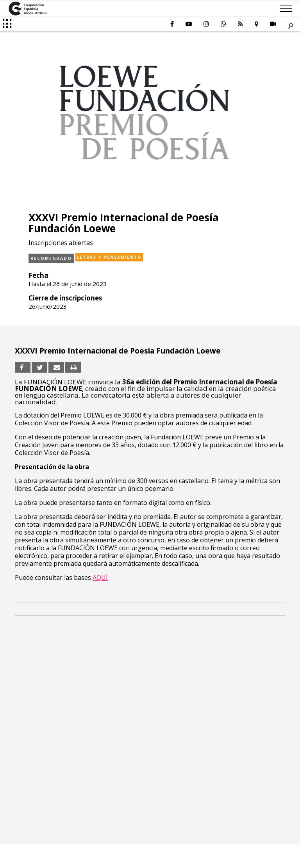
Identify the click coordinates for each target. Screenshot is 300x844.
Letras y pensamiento (109, 257)
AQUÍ (100, 577)
